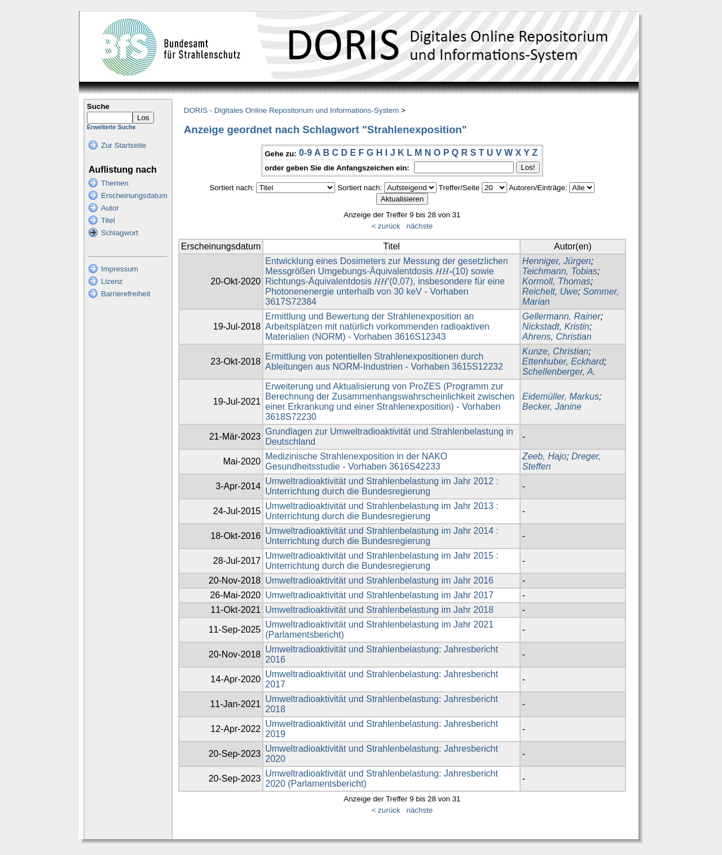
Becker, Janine (552, 406)
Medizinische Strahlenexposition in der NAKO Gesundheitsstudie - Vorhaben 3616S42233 (356, 461)
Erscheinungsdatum (134, 195)
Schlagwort (119, 233)
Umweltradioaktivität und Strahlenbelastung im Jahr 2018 (379, 610)
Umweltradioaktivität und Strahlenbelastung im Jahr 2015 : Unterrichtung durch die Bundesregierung (382, 561)
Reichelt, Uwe (550, 291)
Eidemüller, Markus (560, 396)
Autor (110, 208)
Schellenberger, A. (559, 371)
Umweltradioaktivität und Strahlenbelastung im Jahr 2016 (379, 580)
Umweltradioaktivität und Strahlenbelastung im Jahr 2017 (379, 595)
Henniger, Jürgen (556, 261)
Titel (108, 220)
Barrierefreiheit (125, 294)
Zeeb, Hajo (544, 456)
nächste (419, 226)
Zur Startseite (123, 145)
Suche (98, 106)
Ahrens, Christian (557, 336)
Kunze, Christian (555, 351)
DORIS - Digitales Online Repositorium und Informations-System (291, 110)
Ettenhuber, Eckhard (563, 361)
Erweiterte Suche (111, 127)
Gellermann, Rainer (561, 316)
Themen (115, 183)
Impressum (119, 269)
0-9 (305, 152)
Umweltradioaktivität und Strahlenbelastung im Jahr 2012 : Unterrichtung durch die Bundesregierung (382, 486)
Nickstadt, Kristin (555, 326)
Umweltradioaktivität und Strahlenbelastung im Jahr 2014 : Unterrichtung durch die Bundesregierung (382, 536)
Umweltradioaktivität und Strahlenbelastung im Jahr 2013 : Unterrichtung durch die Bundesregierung (382, 511)
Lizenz (112, 281)
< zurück (386, 226)
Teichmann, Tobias (559, 271)
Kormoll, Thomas (556, 281)
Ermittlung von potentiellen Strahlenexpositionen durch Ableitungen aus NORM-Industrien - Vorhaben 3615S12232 (384, 361)
